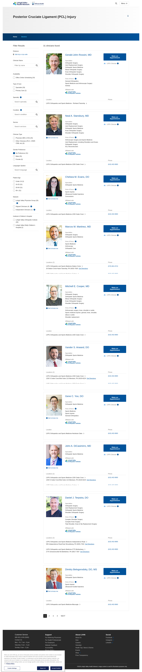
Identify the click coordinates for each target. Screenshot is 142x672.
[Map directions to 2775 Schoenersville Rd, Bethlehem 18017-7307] (84, 551)
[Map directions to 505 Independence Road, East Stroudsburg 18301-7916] (89, 544)
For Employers (50, 642)
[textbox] (26, 65)
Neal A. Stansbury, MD (77, 115)
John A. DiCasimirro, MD (78, 446)
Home (15, 37)
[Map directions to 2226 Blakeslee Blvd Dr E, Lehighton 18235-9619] (91, 276)
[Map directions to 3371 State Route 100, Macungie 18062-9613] (82, 607)
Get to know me (53, 137)
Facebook (110, 637)
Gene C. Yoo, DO (74, 396)
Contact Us (18, 640)
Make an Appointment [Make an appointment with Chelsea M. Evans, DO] (115, 179)
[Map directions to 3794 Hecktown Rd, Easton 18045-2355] (85, 436)
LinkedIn (109, 643)
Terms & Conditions (51, 653)
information (20, 97)
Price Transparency (81, 655)
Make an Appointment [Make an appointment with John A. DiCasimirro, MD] (115, 448)
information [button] (17, 203)
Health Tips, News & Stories (84, 647)
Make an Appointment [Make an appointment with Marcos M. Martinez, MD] (115, 228)
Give (76, 640)
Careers (78, 642)
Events (77, 650)
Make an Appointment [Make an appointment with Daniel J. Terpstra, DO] (115, 499)
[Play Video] (54, 137)
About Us (78, 637)
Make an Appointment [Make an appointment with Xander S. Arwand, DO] (115, 349)
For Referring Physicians (53, 637)
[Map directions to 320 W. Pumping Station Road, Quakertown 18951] (91, 105)
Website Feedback (51, 645)
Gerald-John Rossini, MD (78, 54)
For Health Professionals (53, 640)
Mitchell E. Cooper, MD (77, 286)
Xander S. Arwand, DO (77, 347)
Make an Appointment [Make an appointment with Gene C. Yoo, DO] (115, 398)
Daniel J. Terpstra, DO (76, 497)
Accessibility (49, 647)
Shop (78, 653)
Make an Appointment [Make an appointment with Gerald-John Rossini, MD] (115, 57)
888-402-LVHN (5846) (22, 637)
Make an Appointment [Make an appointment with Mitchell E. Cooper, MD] (115, 288)
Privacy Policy (49, 650)
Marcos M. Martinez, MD (78, 226)
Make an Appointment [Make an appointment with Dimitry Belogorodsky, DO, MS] (115, 571)
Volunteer (78, 645)
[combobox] (26, 65)
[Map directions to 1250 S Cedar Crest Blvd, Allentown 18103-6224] (91, 167)
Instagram (110, 640)
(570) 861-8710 (113, 266)
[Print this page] (128, 15)
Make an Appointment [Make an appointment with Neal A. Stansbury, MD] (115, 118)
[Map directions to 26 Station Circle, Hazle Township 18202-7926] (83, 268)
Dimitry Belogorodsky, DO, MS (81, 569)
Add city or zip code (21, 54)
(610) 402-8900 (113, 164)
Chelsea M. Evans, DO (77, 177)
